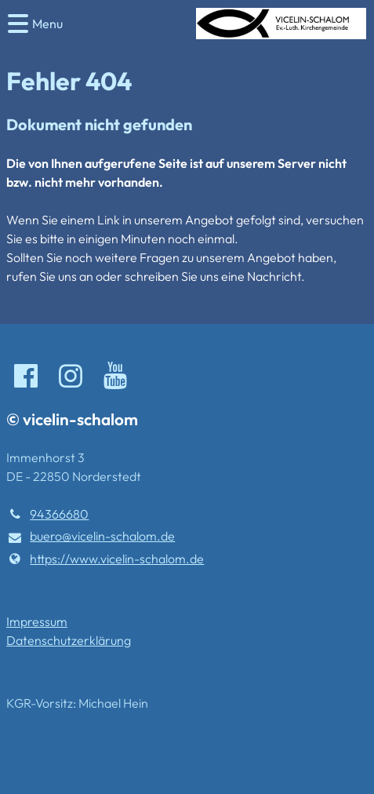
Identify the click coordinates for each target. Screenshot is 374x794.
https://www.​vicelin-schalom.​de (105, 558)
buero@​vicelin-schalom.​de (90, 536)
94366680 (47, 513)
